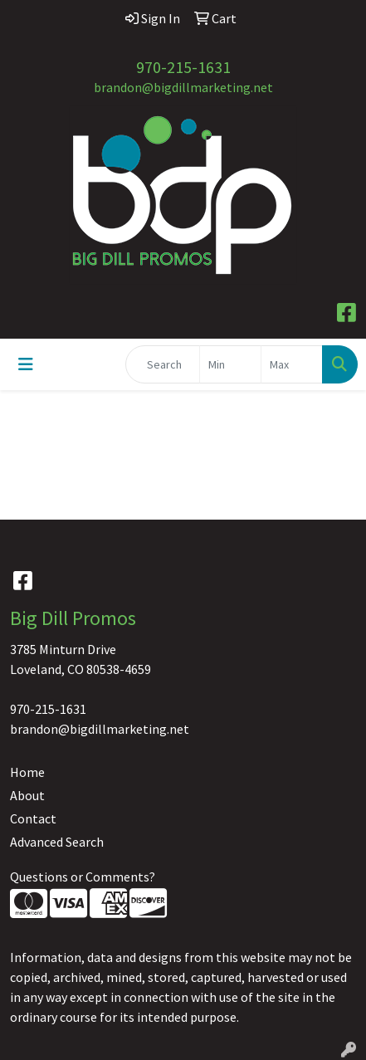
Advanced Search (57, 841)
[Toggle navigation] (25, 364)
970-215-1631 (183, 66)
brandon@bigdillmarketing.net (183, 87)
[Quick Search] (162, 364)
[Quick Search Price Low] (230, 364)
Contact (33, 818)
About (27, 795)
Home (27, 772)
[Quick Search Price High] (292, 364)
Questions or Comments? (82, 876)
